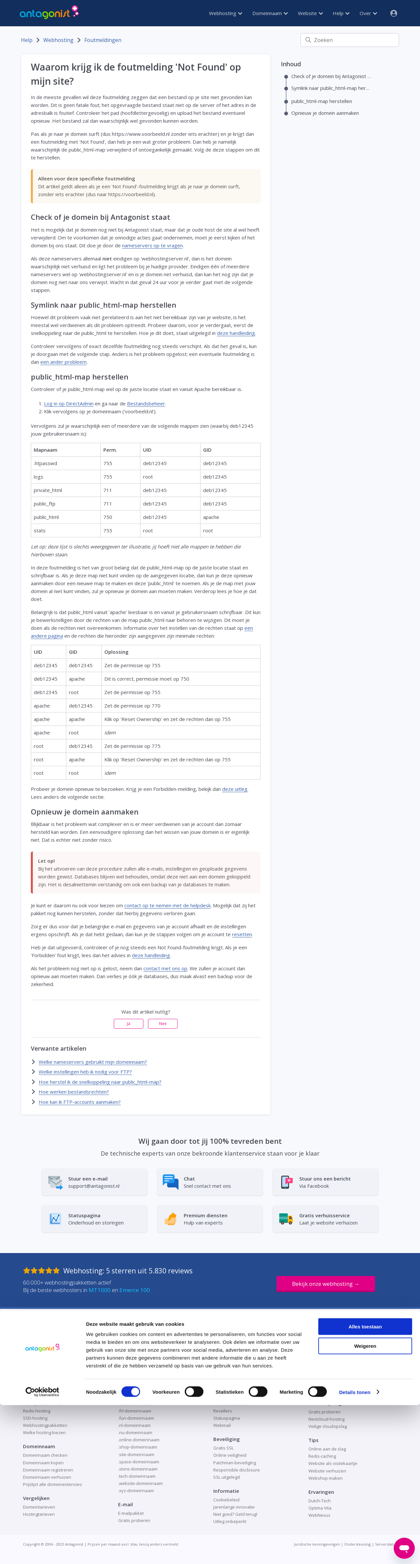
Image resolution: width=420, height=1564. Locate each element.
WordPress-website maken (335, 1389)
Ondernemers (227, 1389)
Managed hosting (40, 1374)
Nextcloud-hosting (326, 1419)
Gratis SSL (223, 1448)
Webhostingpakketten (45, 1425)
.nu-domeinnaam (135, 1432)
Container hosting (40, 1367)
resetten (242, 934)
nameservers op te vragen (152, 245)
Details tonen (354, 1551)
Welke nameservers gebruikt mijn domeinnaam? (93, 1062)
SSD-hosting (35, 1418)
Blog (217, 1360)
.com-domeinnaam (136, 1382)
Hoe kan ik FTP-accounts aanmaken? (80, 1102)
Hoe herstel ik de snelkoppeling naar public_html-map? (100, 1082)
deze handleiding (236, 333)
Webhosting (225, 13)
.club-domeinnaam (136, 1374)
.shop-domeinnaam (137, 1447)
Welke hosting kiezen (44, 1432)
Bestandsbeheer (146, 403)
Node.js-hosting (38, 1389)
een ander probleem (63, 362)
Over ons (222, 1396)
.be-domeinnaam (135, 1367)
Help (341, 13)
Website (310, 13)
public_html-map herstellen (321, 101)
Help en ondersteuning (236, 1374)
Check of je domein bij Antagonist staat (331, 76)
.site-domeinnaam (136, 1454)
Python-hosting (38, 1396)
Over (368, 13)
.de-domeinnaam (135, 1389)
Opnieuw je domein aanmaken (325, 113)
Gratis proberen (324, 1412)
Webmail (222, 1425)
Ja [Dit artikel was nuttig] (128, 1023)
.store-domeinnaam (138, 1469)
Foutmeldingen (102, 40)
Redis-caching (322, 1456)
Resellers (222, 1411)
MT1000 (100, 1290)
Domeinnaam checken (45, 1455)
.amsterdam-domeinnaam (144, 1360)
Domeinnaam (270, 13)
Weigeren (365, 1505)
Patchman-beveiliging (234, 1463)
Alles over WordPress (329, 1360)
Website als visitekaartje (332, 1463)
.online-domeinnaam (138, 1440)
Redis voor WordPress (330, 1374)
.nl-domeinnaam (134, 1425)
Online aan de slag (327, 1449)
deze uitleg (234, 789)
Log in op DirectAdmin (69, 403)
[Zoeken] (350, 40)
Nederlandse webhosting (48, 1382)
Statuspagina (226, 1418)
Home (219, 1382)
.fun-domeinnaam (136, 1418)
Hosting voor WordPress (332, 1367)
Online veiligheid (229, 1455)
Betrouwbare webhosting (48, 1360)
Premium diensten (231, 1404)
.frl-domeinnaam (134, 1411)
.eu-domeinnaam (135, 1404)
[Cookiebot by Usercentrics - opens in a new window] (42, 1551)
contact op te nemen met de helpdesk (167, 905)
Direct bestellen (228, 1367)
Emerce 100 (134, 1290)
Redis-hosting (36, 1411)
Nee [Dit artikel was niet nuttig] (163, 1023)
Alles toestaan (365, 1485)
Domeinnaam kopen (43, 1463)
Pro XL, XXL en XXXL (42, 1404)
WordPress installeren (330, 1382)
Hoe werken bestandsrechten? (74, 1091)
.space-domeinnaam (138, 1462)
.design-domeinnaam (139, 1396)
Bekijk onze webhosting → (326, 1283)
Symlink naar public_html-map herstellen (331, 88)
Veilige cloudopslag (327, 1426)
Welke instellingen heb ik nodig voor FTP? (85, 1071)
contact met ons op (165, 968)
